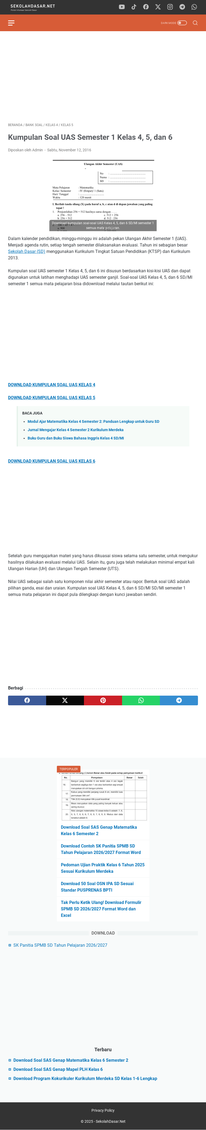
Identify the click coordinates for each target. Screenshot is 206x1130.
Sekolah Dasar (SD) (26, 251)
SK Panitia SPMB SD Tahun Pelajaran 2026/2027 (60, 945)
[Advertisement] (103, 77)
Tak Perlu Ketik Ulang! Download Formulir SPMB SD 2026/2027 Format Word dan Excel (101, 909)
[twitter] (158, 7)
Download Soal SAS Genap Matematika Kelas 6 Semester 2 (70, 1060)
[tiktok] (134, 7)
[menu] (14, 22)
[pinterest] (103, 700)
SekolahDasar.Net (111, 1121)
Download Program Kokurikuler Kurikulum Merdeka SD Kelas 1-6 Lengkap (85, 1078)
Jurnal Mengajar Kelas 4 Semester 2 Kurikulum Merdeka (76, 430)
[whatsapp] (194, 7)
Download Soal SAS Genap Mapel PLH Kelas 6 (58, 1069)
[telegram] (182, 7)
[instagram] (170, 7)
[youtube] (122, 7)
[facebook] (146, 7)
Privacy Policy (103, 1110)
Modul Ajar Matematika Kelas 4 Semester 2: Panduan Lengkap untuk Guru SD (93, 421)
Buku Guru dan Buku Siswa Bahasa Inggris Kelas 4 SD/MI (76, 438)
